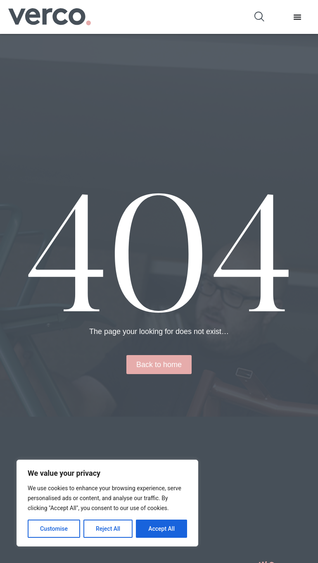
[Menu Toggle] (297, 17)
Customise (54, 528)
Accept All (161, 528)
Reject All (108, 528)
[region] (107, 503)
